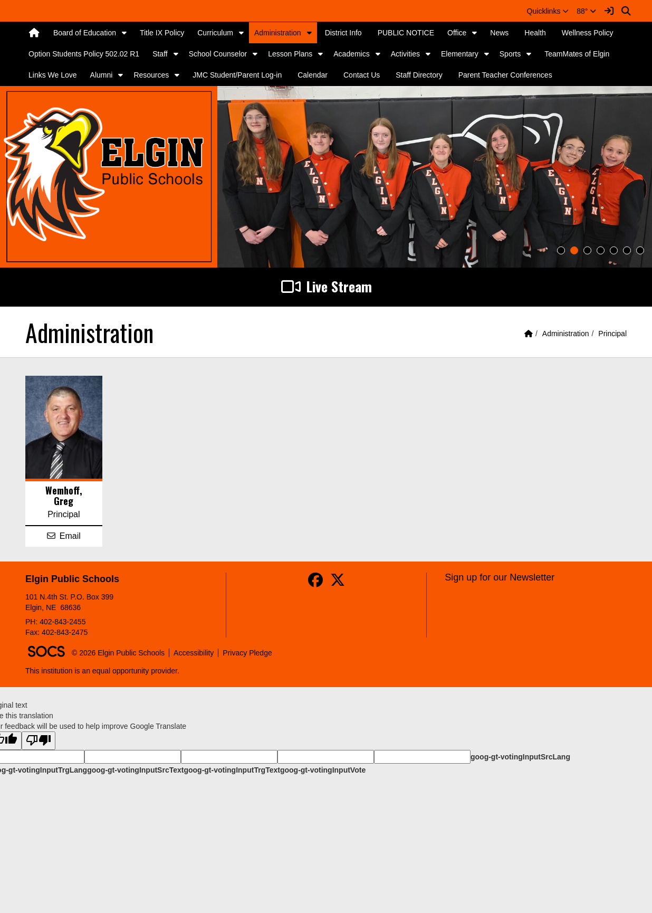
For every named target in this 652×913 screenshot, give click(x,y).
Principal (612, 333)
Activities (405, 54)
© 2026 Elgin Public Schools (118, 653)
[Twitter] (337, 582)
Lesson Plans (290, 54)
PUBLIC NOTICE (406, 32)
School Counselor (218, 54)
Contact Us (361, 75)
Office (456, 32)
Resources (151, 75)
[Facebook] (315, 582)
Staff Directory (419, 75)
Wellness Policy (587, 32)
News (499, 32)
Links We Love (52, 75)
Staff (160, 54)
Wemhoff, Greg (63, 495)
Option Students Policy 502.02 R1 (83, 54)
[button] (548, 11)
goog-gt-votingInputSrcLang (520, 757)
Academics (351, 54)
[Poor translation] (38, 740)
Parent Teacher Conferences (505, 75)
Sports (510, 54)
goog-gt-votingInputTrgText (232, 770)
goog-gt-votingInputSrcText (135, 770)
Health (534, 32)
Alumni (101, 75)
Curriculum (215, 32)
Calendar (313, 75)
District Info (343, 32)
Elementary (459, 54)
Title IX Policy (162, 32)
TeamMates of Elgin (576, 54)
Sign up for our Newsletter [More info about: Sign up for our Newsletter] (499, 577)
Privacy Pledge (247, 653)
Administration (277, 32)
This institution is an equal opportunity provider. (102, 671)
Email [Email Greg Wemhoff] (70, 535)
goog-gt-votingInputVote (323, 770)
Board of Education (84, 32)
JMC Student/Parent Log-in (237, 75)
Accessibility (194, 653)
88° (586, 11)
